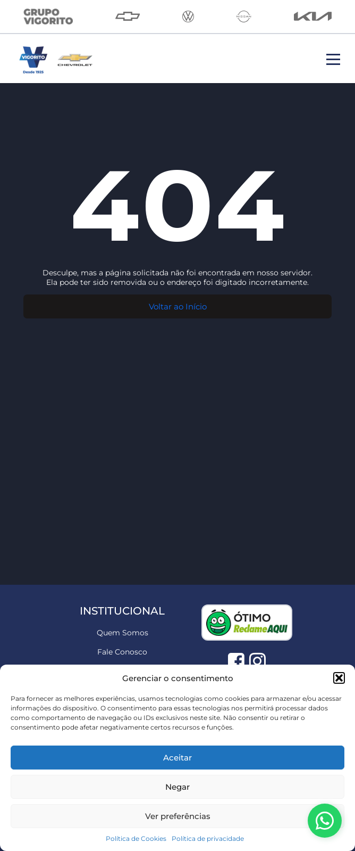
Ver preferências (177, 816)
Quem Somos (122, 632)
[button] (339, 678)
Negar (177, 787)
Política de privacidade (208, 838)
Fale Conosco (122, 652)
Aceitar (177, 757)
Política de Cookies (136, 838)
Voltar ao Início (178, 306)
